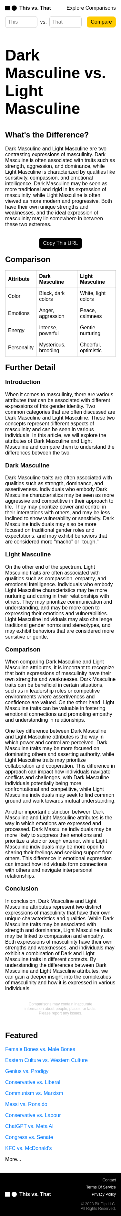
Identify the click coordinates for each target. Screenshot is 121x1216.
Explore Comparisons (91, 8)
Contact (109, 1180)
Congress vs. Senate (29, 1137)
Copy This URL (60, 243)
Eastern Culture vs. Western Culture (46, 1060)
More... (13, 1159)
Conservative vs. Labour (33, 1115)
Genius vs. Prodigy (26, 1071)
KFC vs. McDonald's (28, 1148)
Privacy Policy (104, 1194)
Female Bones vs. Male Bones (40, 1049)
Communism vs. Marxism (34, 1093)
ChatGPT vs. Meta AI (29, 1126)
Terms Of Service (101, 1187)
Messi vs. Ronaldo (26, 1104)
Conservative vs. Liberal (32, 1082)
